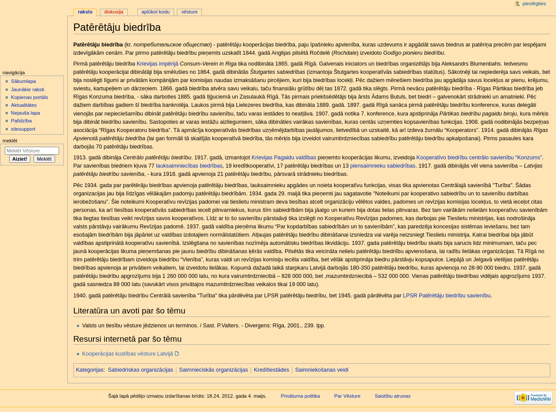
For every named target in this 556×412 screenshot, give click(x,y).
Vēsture (190, 11)
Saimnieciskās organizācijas (213, 370)
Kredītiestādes (271, 370)
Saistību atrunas (393, 396)
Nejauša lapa (25, 112)
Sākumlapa (23, 81)
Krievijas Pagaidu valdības (284, 158)
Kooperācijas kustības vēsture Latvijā (127, 354)
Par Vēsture (347, 396)
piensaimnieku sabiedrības (382, 166)
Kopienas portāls (29, 97)
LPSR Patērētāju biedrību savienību (447, 296)
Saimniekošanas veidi (321, 370)
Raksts (85, 11)
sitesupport (23, 129)
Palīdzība (21, 120)
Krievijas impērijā (158, 64)
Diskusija (113, 11)
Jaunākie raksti (27, 89)
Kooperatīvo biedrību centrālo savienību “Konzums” (479, 158)
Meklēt (10, 140)
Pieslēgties (534, 3)
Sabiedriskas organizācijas (140, 370)
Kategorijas (89, 370)
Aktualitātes (23, 105)
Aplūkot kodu (156, 11)
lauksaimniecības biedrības (189, 166)
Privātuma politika (300, 396)
